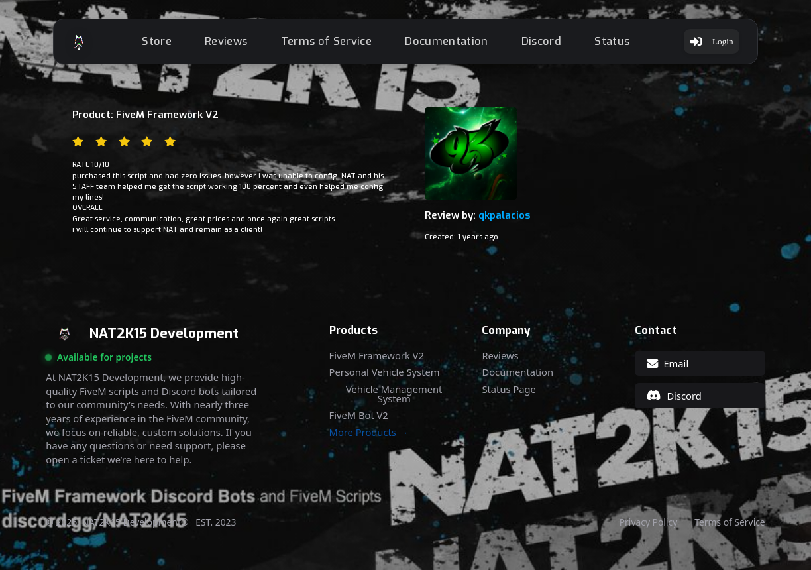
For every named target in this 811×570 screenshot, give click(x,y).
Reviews (229, 45)
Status (615, 45)
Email (667, 370)
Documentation (449, 45)
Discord (544, 45)
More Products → (369, 440)
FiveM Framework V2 (376, 363)
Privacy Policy (648, 529)
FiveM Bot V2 (358, 423)
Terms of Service (329, 45)
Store (160, 45)
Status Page (508, 397)
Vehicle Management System (394, 401)
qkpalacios (504, 222)
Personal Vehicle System (384, 379)
